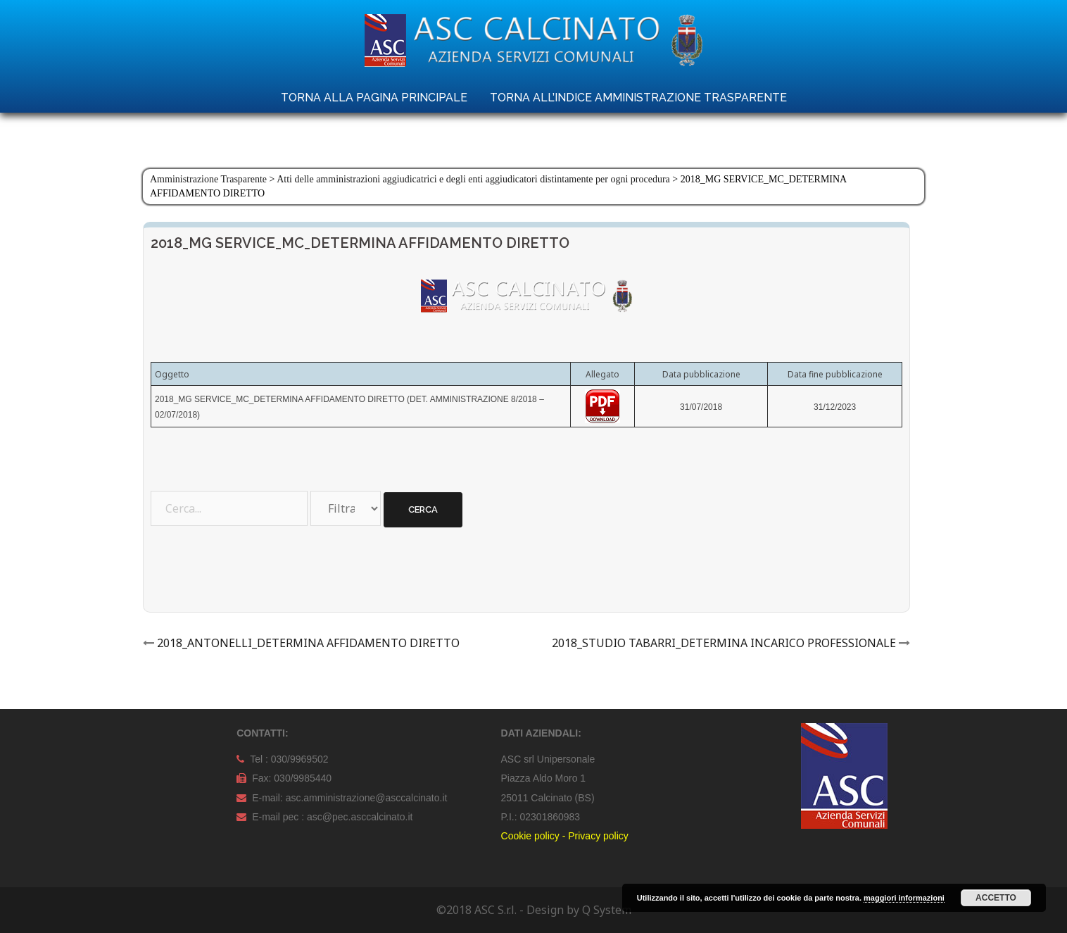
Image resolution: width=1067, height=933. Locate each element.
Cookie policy (530, 835)
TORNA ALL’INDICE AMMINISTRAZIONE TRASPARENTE (638, 97)
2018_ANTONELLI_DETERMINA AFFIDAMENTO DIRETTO (308, 643)
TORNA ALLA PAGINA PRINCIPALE (374, 97)
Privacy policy (598, 835)
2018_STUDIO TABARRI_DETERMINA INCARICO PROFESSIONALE (724, 643)
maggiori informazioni (904, 898)
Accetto (996, 898)
